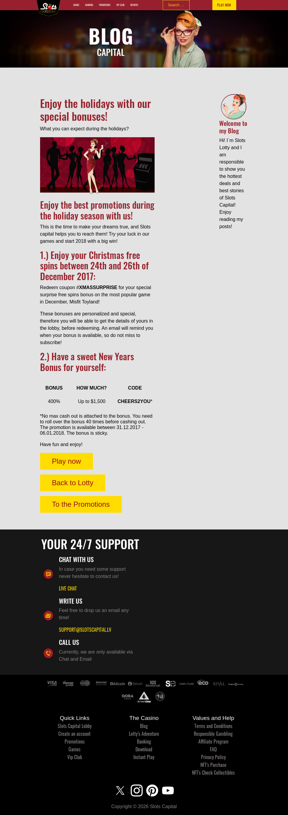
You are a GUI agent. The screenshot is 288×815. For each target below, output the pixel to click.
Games (76, 5)
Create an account (74, 733)
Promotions (104, 5)
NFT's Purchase (213, 764)
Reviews (134, 5)
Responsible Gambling (213, 733)
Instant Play (143, 757)
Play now (66, 461)
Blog (144, 725)
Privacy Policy (213, 757)
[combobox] (176, 5)
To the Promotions (81, 504)
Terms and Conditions (213, 725)
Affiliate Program (213, 741)
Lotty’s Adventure (144, 733)
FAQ (213, 749)
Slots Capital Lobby (75, 725)
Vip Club (120, 5)
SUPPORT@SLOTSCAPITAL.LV (85, 629)
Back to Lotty (73, 483)
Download (143, 749)
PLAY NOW (224, 4)
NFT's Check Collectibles (213, 772)
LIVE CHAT (68, 588)
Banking (89, 5)
